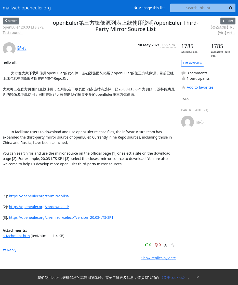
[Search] (230, 8)
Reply (10, 250)
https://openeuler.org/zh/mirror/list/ (39, 196)
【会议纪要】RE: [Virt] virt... (222, 30)
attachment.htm (16, 235)
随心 (22, 48)
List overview (192, 63)
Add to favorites (197, 87)
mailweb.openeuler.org (27, 8)
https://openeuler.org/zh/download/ (39, 206)
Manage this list (149, 7)
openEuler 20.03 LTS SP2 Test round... (23, 30)
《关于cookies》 (174, 277)
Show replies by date (158, 257)
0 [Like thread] (148, 244)
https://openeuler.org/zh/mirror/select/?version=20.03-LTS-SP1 (61, 217)
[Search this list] (198, 8)
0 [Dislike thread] (158, 244)
